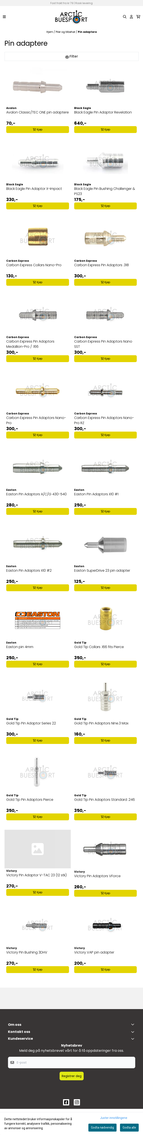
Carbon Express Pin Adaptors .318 (101, 265)
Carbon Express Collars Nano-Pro (34, 265)
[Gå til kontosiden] (131, 16)
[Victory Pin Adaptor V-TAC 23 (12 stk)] (38, 849)
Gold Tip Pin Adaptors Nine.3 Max (101, 723)
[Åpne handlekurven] (138, 16)
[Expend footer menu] (133, 1038)
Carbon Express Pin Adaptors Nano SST (103, 344)
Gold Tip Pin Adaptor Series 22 (31, 723)
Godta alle (129, 1127)
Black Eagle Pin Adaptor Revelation (103, 112)
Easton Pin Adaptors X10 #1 (96, 494)
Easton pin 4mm (19, 646)
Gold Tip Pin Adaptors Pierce (29, 799)
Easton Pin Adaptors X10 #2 (29, 570)
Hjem (50, 32)
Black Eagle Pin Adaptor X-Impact (34, 188)
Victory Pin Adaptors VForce (97, 876)
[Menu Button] (4, 16)
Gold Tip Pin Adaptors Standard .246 (104, 799)
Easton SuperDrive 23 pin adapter (102, 570)
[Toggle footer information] (133, 1024)
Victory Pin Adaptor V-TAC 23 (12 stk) (36, 875)
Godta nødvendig (102, 1127)
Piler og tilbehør (66, 32)
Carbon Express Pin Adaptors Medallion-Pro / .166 (30, 344)
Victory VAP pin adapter (94, 952)
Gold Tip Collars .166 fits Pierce (99, 646)
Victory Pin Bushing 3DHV (26, 952)
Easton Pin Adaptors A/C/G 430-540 (36, 494)
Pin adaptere (87, 32)
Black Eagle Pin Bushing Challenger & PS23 (104, 191)
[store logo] (71, 16)
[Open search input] (124, 16)
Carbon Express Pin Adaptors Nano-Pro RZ (104, 420)
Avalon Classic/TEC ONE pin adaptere (37, 112)
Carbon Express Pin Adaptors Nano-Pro (36, 420)
